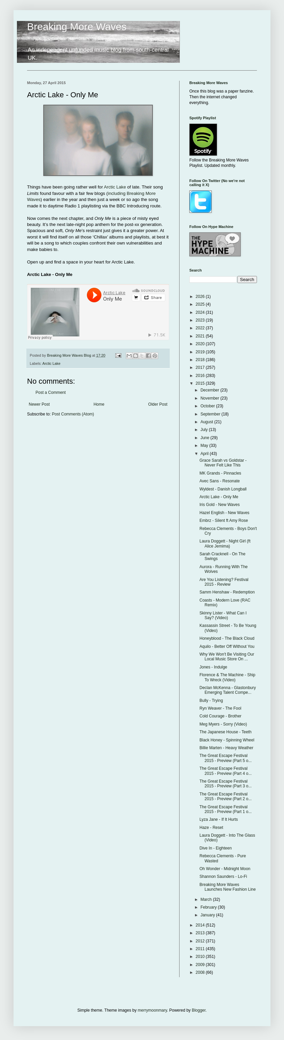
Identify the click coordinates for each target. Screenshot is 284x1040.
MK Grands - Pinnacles (220, 473)
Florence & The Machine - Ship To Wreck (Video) (227, 677)
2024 (201, 312)
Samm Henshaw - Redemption (227, 592)
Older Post (157, 404)
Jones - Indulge (213, 667)
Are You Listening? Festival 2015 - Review (224, 582)
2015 (201, 383)
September (210, 414)
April (205, 453)
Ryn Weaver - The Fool (220, 708)
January (208, 915)
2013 (201, 933)
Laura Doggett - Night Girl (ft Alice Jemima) (225, 543)
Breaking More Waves (76, 26)
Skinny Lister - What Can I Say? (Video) (222, 615)
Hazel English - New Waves (224, 512)
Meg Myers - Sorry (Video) (223, 724)
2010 (201, 956)
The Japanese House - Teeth (225, 732)
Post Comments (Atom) (73, 414)
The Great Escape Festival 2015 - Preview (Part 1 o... (225, 809)
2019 (201, 352)
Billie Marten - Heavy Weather (226, 747)
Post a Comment (51, 392)
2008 (201, 972)
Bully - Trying (211, 700)
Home (99, 404)
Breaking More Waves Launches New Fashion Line (227, 887)
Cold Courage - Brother (220, 716)
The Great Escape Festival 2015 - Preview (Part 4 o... (225, 771)
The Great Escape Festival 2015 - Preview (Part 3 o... (225, 783)
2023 (201, 320)
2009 (201, 964)
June (205, 437)
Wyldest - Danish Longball (222, 489)
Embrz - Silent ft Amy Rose (223, 520)
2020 (201, 343)
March (206, 899)
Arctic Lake (115, 186)
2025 (201, 304)
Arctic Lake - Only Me (218, 496)
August (207, 422)
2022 (201, 328)
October (208, 406)
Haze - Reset (211, 827)
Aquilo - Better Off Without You (227, 646)
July (204, 429)
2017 (201, 367)
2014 (201, 925)
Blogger (199, 1010)
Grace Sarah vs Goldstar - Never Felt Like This (222, 462)
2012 (201, 941)
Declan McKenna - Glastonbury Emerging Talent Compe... (227, 690)
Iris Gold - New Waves (219, 504)
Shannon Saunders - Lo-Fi (223, 876)
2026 (201, 296)
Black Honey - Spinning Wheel (226, 740)
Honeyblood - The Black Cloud (227, 638)
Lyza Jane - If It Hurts (218, 819)
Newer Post (39, 404)
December (210, 390)
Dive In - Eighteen (215, 848)
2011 (201, 948)
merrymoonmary (152, 1010)
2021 (201, 336)
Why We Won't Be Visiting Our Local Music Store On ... (226, 656)
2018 (201, 359)
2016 (201, 375)
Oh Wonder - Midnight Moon (225, 868)
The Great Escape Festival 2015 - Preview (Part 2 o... (225, 796)
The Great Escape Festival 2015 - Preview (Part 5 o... (225, 758)
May (204, 445)
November (210, 398)
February (209, 907)
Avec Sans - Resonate (219, 481)
